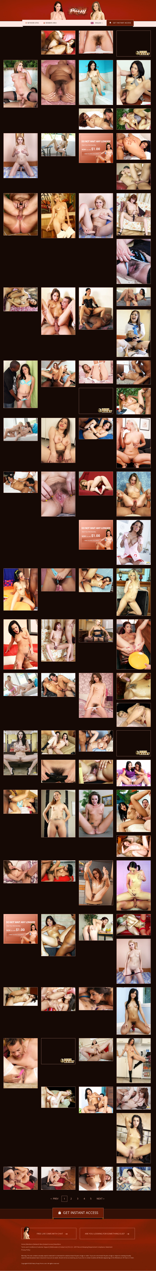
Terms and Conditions (28, 1247)
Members (29, 1244)
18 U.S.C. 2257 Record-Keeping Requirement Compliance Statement (90, 1247)
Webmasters (54, 1247)
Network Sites (33, 23)
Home (23, 1244)
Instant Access (48, 1244)
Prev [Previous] (55, 1198)
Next (100, 1198)
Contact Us (63, 1247)
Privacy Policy (25, 1250)
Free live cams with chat (50, 1233)
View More (57, 1244)
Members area (50, 23)
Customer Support (43, 1247)
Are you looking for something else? (105, 1233)
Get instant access (122, 23)
